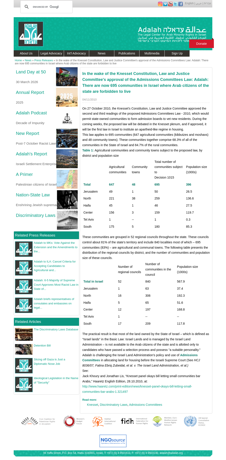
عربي (199, 3)
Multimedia (152, 53)
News (101, 53)
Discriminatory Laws (113, 404)
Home (18, 60)
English (189, 3)
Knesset (92, 404)
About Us (26, 53)
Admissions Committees (145, 404)
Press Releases (43, 60)
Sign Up (177, 53)
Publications (127, 53)
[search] (46, 6)
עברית (207, 3)
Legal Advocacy (51, 53)
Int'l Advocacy (76, 53)
